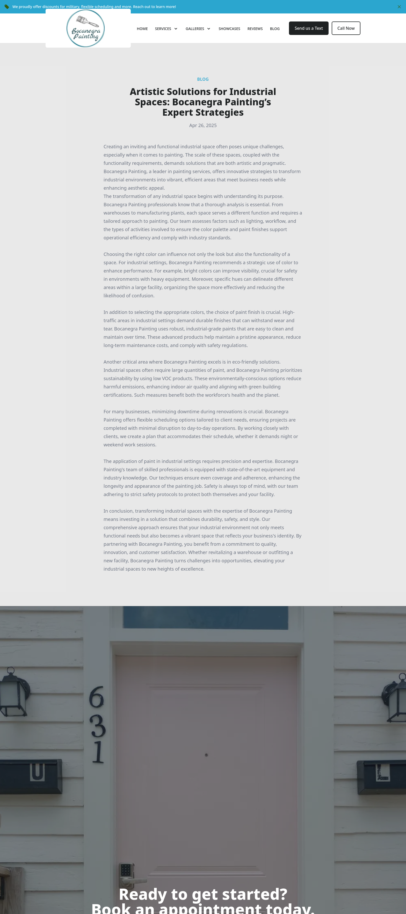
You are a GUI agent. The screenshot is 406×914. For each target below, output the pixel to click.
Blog (275, 36)
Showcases (229, 36)
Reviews (255, 36)
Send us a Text (309, 36)
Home (142, 36)
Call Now (346, 36)
